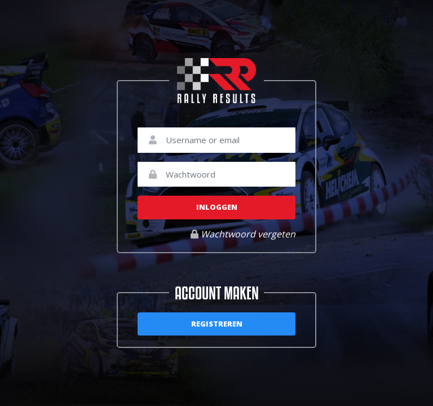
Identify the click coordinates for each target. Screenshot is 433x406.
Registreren (216, 324)
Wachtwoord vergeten (243, 234)
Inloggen (216, 207)
